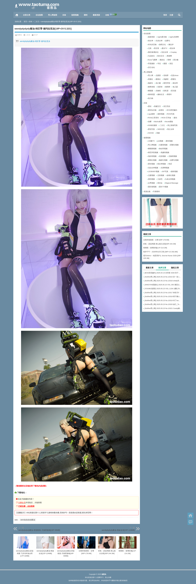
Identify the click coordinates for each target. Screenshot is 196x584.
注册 (171, 15)
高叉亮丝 (166, 106)
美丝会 (159, 183)
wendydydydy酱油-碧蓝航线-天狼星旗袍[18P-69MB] (39, 530)
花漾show (174, 75)
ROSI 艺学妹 (166, 118)
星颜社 (150, 79)
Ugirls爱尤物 (162, 37)
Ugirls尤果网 (174, 37)
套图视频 (75, 15)
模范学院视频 (153, 152)
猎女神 (172, 48)
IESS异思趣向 (172, 110)
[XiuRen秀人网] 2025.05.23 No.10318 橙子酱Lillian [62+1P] (163, 296)
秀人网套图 (52, 15)
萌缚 (169, 60)
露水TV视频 (163, 187)
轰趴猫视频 (152, 187)
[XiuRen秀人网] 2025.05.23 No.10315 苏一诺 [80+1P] (163, 277)
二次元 (36, 21)
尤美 (149, 48)
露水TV (164, 48)
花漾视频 (162, 156)
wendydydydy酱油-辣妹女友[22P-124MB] (118, 530)
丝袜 (64, 15)
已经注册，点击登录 (26, 506)
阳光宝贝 (160, 56)
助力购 (150, 98)
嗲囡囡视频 (152, 149)
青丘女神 (170, 129)
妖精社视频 (171, 175)
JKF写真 (165, 171)
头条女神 (159, 41)
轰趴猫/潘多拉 (153, 52)
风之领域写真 (172, 125)
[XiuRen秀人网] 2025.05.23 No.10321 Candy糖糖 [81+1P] (163, 308)
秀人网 (150, 75)
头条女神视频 (170, 179)
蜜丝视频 (169, 141)
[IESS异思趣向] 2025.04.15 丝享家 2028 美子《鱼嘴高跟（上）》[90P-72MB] (163, 273)
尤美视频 (160, 175)
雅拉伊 (171, 44)
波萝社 (167, 41)
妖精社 (161, 110)
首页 (16, 15)
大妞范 (159, 179)
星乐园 (173, 91)
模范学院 (166, 83)
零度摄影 (151, 64)
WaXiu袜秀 (158, 122)
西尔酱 (175, 60)
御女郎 (175, 83)
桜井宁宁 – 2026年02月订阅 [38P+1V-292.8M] (160, 252)
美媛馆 (165, 79)
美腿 (158, 133)
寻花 (159, 64)
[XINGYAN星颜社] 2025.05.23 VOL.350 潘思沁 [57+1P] (163, 285)
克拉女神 (164, 52)
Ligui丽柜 (151, 114)
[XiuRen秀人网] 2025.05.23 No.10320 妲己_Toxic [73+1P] (163, 304)
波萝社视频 (174, 160)
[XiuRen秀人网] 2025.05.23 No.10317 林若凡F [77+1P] (163, 293)
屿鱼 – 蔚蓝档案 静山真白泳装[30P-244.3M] (159, 244)
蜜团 (165, 64)
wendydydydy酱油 (28, 520)
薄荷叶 (169, 94)
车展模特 (156, 191)
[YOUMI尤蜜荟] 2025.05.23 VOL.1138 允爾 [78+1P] (163, 289)
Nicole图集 (169, 122)
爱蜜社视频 (174, 145)
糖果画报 (151, 87)
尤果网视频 (165, 168)
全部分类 (26, 15)
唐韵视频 (151, 179)
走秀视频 (151, 183)
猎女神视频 (161, 164)
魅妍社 (150, 83)
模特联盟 (151, 94)
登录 (165, 15)
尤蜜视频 (151, 175)
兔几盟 (175, 87)
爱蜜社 (173, 79)
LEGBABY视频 (153, 171)
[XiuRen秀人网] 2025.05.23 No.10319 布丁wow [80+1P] (163, 300)
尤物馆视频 (172, 156)
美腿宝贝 (157, 106)
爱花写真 (151, 129)
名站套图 (39, 15)
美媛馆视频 (165, 152)
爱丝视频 (151, 164)
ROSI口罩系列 (153, 118)
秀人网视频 (152, 145)
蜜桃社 (158, 79)
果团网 (169, 56)
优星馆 (159, 87)
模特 (85, 15)
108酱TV (151, 141)
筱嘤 (149, 122)
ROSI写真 (170, 114)
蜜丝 (175, 118)
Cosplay (174, 52)
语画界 (165, 75)
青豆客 (156, 48)
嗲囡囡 (150, 91)
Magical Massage (171, 183)
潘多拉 (162, 60)
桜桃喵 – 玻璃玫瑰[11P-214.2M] (155, 248)
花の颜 (158, 83)
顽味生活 (160, 94)
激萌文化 (162, 44)
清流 (171, 64)
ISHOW (151, 133)
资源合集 (147, 191)
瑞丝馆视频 (152, 156)
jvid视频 (160, 141)
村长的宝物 (152, 44)
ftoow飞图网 (152, 60)
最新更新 (96, 15)
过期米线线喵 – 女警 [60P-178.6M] (156, 240)
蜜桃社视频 (152, 160)
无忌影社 (151, 56)
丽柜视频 (161, 114)
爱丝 (149, 106)
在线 (111, 14)
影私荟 (165, 91)
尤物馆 (158, 91)
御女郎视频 (163, 149)
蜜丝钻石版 (152, 110)
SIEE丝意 (161, 129)
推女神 (150, 41)
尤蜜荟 (158, 75)
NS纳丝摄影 (152, 125)
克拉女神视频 (153, 168)
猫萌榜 (167, 87)
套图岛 (19, 35)
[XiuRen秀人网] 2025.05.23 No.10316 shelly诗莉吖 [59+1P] (163, 281)
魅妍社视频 (163, 160)
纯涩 (170, 164)
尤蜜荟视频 (163, 145)
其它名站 (151, 67)
